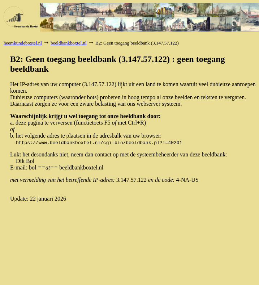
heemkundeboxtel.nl (23, 43)
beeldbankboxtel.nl (68, 43)
